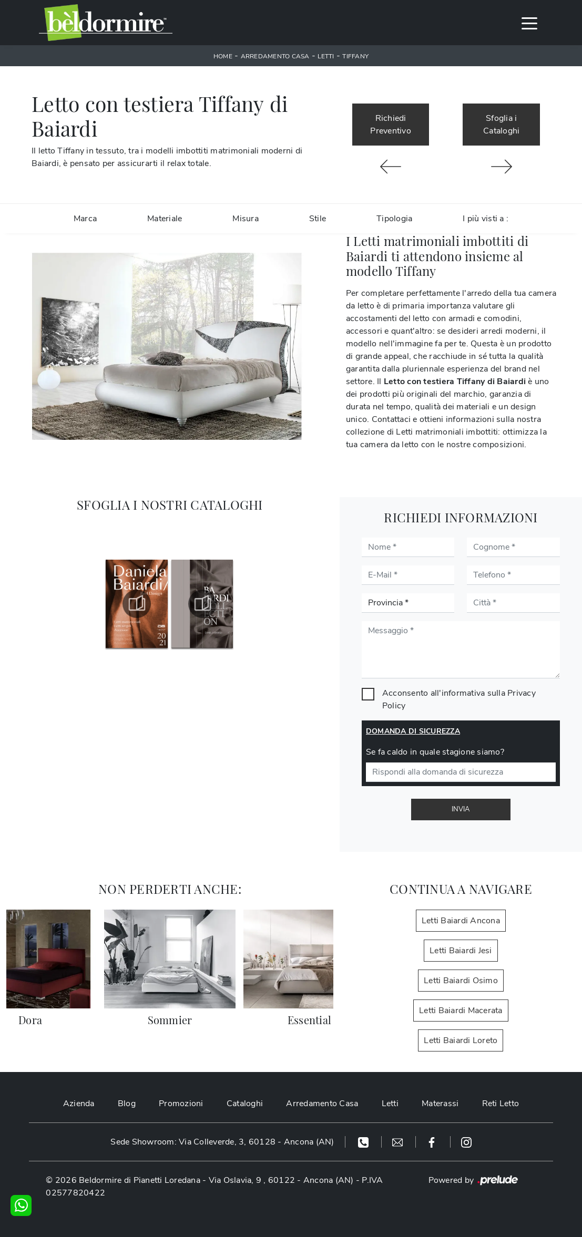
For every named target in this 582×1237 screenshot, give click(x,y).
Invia (460, 809)
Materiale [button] (164, 218)
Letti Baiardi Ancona (461, 920)
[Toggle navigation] (529, 22)
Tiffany (355, 56)
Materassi (440, 1103)
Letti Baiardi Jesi (461, 950)
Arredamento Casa (275, 56)
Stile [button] (317, 218)
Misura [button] (245, 218)
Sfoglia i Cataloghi (501, 124)
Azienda (79, 1103)
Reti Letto (500, 1103)
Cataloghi (245, 1103)
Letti (326, 56)
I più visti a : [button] (485, 218)
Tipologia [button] (394, 218)
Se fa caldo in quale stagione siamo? (435, 752)
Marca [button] (85, 218)
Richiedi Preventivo (390, 124)
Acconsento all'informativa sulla (459, 699)
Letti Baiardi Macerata (461, 1010)
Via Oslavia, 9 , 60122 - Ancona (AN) (281, 1180)
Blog (127, 1103)
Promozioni (181, 1103)
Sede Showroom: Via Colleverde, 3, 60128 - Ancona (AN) (222, 1142)
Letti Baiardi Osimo (461, 980)
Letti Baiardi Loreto (460, 1040)
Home (222, 56)
